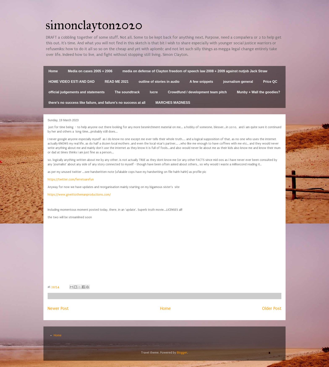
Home (53, 71)
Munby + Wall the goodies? (258, 92)
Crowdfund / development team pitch (197, 92)
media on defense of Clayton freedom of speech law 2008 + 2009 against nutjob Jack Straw (195, 71)
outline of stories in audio (159, 81)
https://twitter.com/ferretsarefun (71, 179)
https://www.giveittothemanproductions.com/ (79, 194)
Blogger (182, 352)
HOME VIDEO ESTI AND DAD (71, 81)
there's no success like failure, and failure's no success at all (96, 102)
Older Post (271, 308)
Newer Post (58, 308)
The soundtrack (127, 92)
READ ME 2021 (117, 81)
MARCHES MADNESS (172, 102)
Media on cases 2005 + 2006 (90, 71)
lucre (154, 92)
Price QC (270, 81)
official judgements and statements (76, 92)
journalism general (238, 81)
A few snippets (201, 81)
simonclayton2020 (94, 25)
